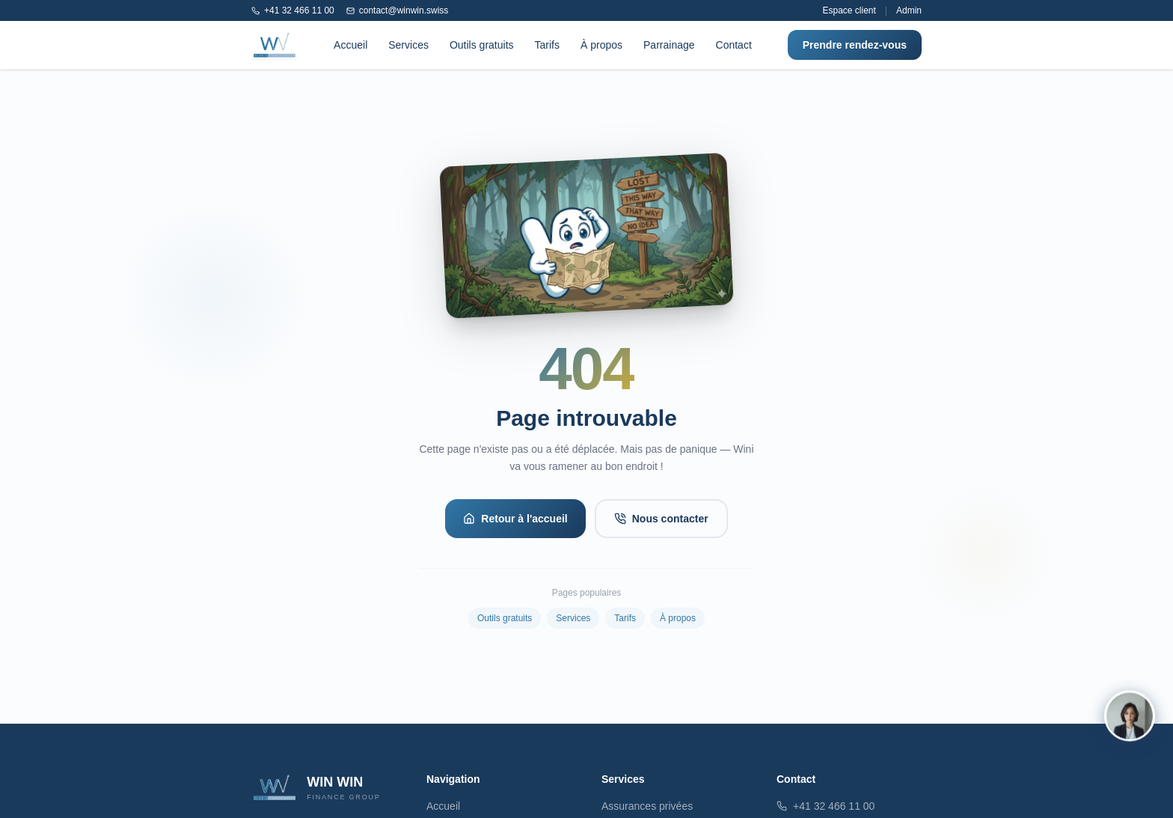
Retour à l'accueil (515, 519)
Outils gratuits (482, 45)
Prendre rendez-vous (855, 45)
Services (408, 45)
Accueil (350, 45)
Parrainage (669, 45)
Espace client (848, 10)
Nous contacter (661, 519)
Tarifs (547, 45)
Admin (909, 10)
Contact (734, 45)
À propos (601, 45)
